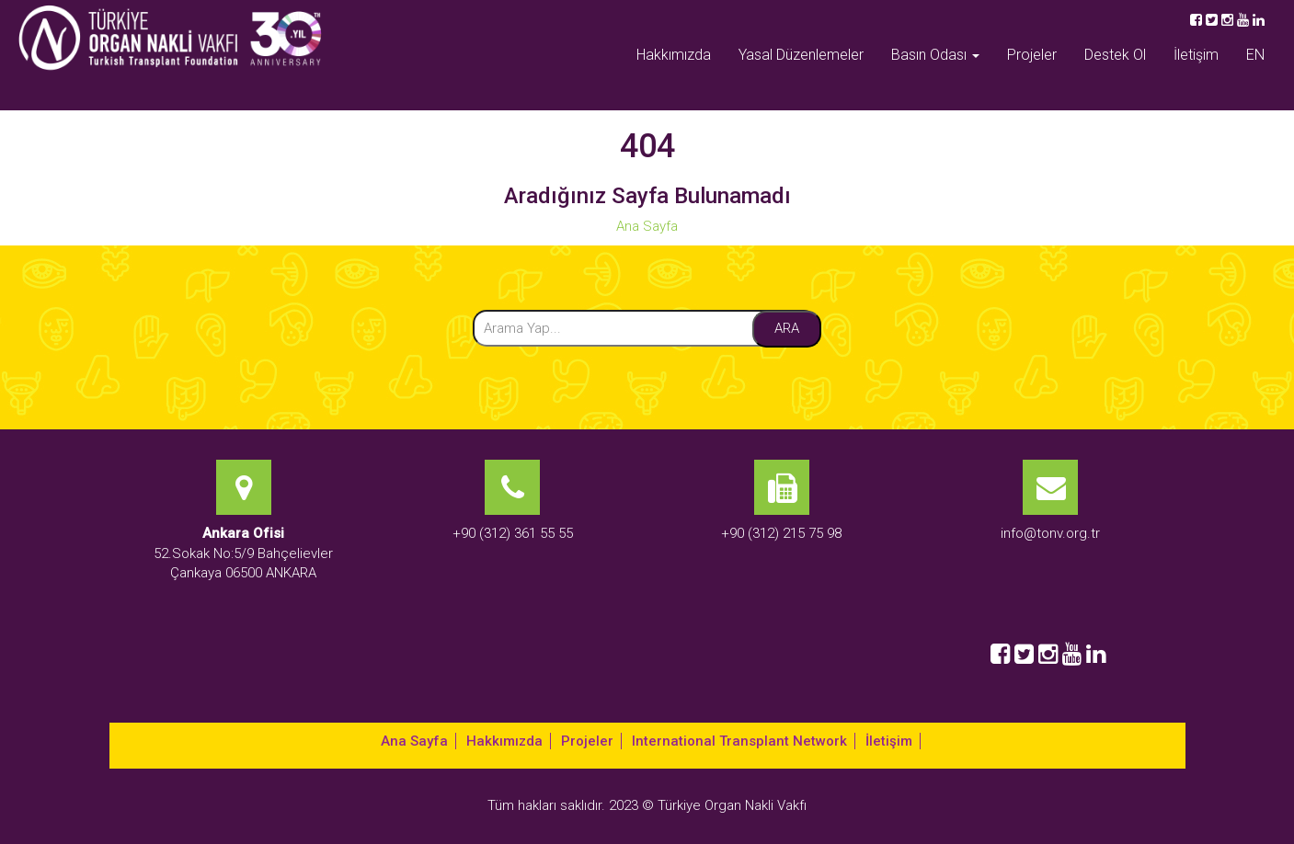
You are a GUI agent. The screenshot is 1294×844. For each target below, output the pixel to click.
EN (1255, 54)
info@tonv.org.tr (1050, 533)
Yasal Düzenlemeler (801, 54)
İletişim (1196, 54)
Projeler (1032, 54)
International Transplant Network (739, 741)
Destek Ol (1115, 54)
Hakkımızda (673, 54)
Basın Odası (935, 54)
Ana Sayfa (647, 226)
